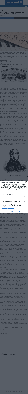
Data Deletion (9, 211)
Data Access (14, 211)
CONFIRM (8, 208)
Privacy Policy (19, 211)
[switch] (24, 196)
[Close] (26, 182)
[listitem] (14, 194)
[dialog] (14, 197)
